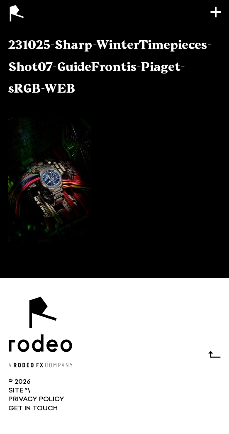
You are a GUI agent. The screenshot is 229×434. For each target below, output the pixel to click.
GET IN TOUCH (33, 408)
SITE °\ (19, 390)
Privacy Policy (36, 399)
